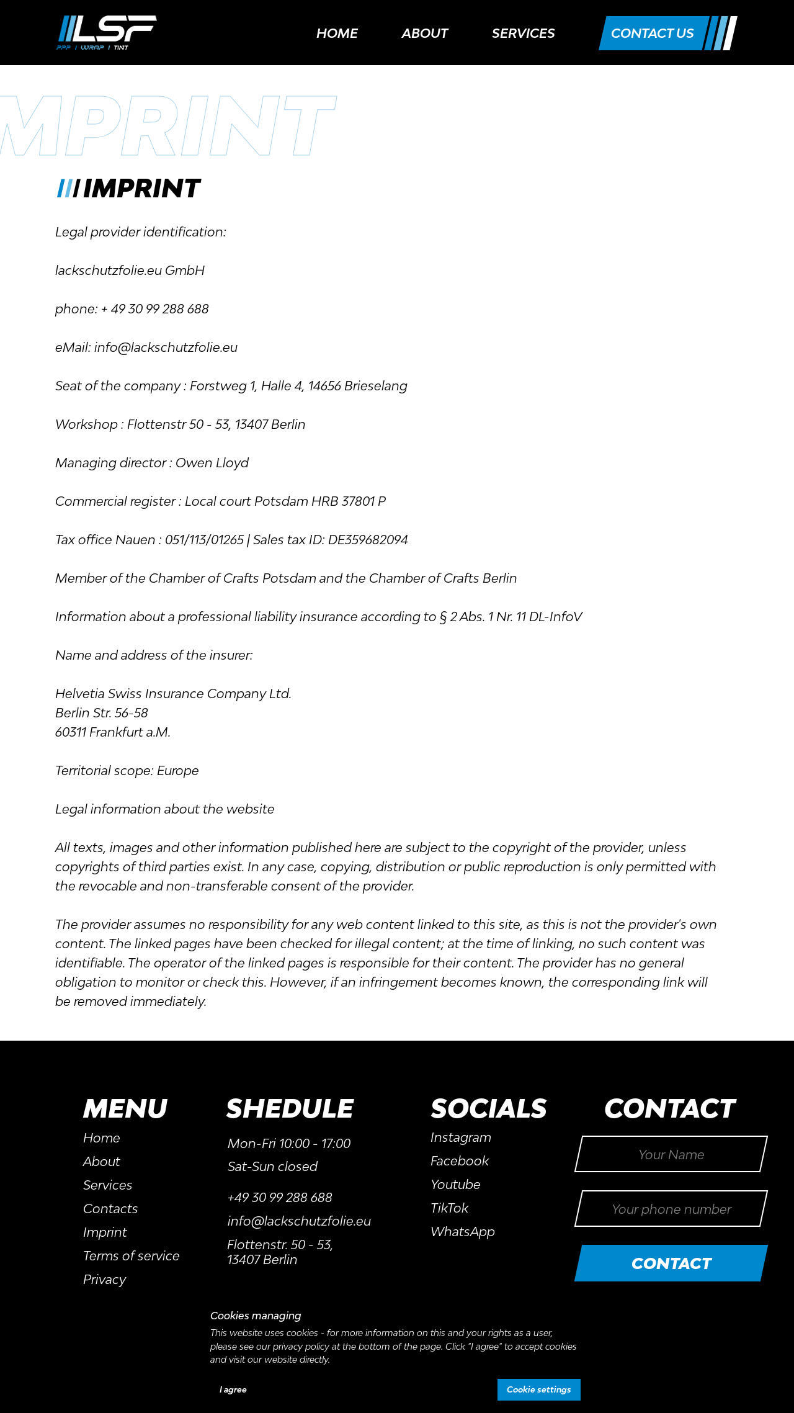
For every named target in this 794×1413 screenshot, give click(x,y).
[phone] (671, 1208)
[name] (671, 1154)
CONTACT (671, 1263)
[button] (652, 33)
